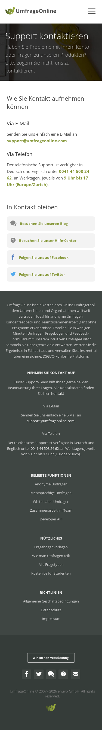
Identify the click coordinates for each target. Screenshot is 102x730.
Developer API (51, 519)
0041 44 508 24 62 (45, 448)
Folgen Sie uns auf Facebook (39, 257)
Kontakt (57, 393)
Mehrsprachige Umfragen (51, 492)
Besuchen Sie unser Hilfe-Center (43, 240)
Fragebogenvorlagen (51, 546)
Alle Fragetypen (51, 564)
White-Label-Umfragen (51, 501)
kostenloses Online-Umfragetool (68, 304)
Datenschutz (51, 609)
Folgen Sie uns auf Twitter (37, 274)
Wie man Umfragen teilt (51, 555)
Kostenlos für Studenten (51, 573)
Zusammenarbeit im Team (51, 510)
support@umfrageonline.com (37, 140)
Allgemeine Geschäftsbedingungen (51, 601)
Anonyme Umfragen (51, 484)
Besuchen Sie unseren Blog (39, 223)
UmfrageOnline (22, 691)
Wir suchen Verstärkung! (51, 658)
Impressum (51, 618)
